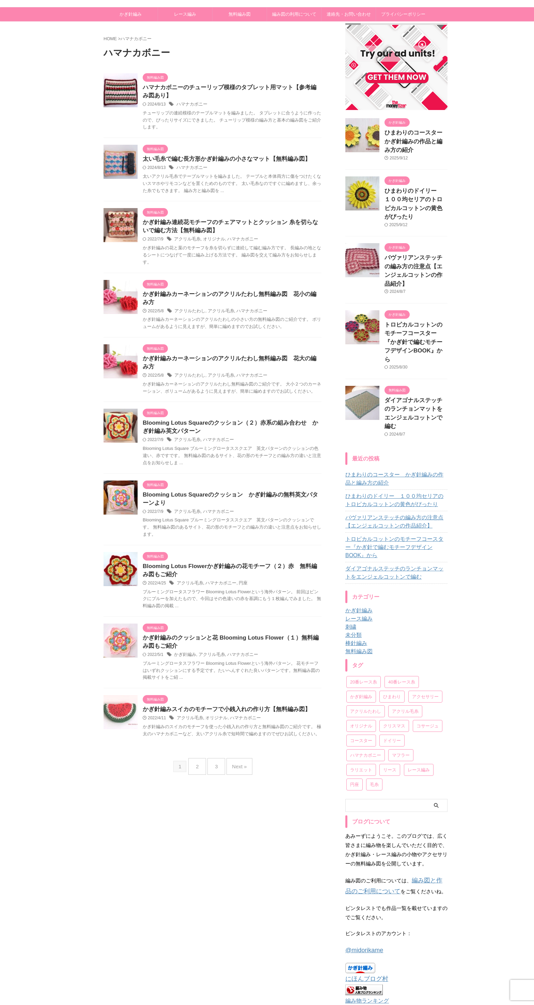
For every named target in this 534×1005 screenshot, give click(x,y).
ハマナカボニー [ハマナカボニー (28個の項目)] (365, 688)
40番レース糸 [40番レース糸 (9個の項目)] (401, 615)
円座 (238, 574)
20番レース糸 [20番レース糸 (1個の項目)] (363, 615)
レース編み (185, 14)
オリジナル (211, 242)
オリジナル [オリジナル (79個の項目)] (361, 659)
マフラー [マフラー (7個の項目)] (401, 688)
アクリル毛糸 (186, 242)
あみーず (279, 983)
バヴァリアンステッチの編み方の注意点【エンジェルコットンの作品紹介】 (415, 243)
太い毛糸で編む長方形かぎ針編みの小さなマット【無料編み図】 (222, 160)
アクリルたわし (188, 306)
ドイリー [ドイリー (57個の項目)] (392, 674)
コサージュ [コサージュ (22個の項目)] (428, 659)
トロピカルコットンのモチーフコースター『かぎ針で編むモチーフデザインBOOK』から (395, 485)
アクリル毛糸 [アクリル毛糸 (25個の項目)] (405, 644)
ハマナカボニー (190, 105)
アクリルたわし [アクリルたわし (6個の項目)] (365, 644)
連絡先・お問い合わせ (349, 14)
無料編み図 (240, 14)
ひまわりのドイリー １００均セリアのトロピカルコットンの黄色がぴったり (415, 187)
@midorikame (361, 879)
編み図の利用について (294, 14)
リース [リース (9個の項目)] (389, 703)
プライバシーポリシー (403, 14)
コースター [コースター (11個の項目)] (361, 674)
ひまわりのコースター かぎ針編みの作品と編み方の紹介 (395, 420)
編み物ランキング (364, 926)
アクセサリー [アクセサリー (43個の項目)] (425, 630)
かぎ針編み (131, 14)
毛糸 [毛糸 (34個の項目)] (374, 718)
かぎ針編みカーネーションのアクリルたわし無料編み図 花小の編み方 (230, 297)
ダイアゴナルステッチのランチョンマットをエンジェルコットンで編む (415, 360)
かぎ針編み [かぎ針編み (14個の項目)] (361, 630)
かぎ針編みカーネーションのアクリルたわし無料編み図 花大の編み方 (230, 354)
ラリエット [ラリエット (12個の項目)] (361, 703)
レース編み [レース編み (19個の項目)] (419, 703)
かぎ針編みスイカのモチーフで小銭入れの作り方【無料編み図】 (222, 702)
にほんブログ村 (363, 906)
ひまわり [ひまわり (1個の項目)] (392, 630)
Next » (236, 757)
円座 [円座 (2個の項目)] (354, 718)
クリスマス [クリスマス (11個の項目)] (394, 659)
